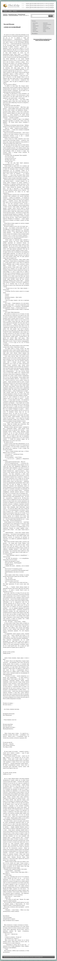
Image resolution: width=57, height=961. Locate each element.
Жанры (10, 11)
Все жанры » (35, 33)
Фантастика (35, 22)
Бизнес (44, 31)
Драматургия (46, 27)
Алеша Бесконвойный (13, 15)
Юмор (44, 29)
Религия (34, 29)
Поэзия (34, 27)
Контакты (15, 11)
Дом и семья (35, 31)
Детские (45, 25)
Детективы (45, 22)
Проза (34, 24)
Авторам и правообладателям (36, 956)
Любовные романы (47, 24)
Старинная (35, 28)
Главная (5, 11)
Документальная (46, 28)
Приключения (36, 25)
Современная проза (12, 14)
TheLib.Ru (5, 14)
